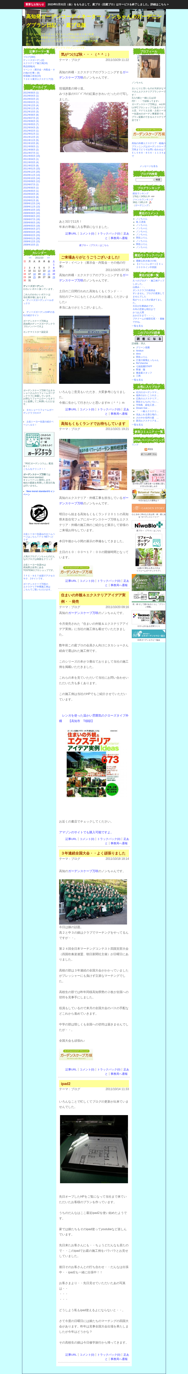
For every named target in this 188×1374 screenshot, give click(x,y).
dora (138, 353)
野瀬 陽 (140, 369)
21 (49, 274)
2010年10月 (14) (31, 178)
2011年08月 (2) (31, 149)
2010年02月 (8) (31, 197)
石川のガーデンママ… (147, 392)
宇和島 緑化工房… (146, 405)
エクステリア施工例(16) (35, 63)
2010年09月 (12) (31, 181)
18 (34, 274)
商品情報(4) (29, 66)
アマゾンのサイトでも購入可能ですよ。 (86, 832)
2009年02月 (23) (31, 235)
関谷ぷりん (141, 237)
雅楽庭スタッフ (144, 373)
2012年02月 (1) (31, 130)
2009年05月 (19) (31, 225)
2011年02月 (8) (31, 165)
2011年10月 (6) (31, 143)
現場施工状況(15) (32, 76)
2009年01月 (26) (31, 238)
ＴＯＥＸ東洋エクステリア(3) (38, 79)
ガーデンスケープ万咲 (83, 613)
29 (53, 277)
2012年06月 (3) (31, 121)
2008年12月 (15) (31, 241)
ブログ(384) (29, 57)
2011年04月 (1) (31, 159)
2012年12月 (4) (31, 105)
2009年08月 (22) (31, 216)
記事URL (71, 233)
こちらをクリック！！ (34, 469)
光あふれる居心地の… (147, 414)
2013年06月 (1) (31, 92)
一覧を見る (137, 326)
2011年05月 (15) (31, 156)
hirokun (139, 350)
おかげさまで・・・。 (144, 315)
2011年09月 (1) (31, 146)
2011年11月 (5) (31, 140)
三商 (138, 376)
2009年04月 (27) (31, 228)
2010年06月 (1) (31, 187)
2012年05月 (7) (31, 124)
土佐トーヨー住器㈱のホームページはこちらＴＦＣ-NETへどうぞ (39, 537)
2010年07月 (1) (31, 184)
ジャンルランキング (143, 199)
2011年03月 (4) (31, 162)
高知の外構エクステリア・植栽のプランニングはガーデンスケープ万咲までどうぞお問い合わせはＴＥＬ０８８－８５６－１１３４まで (149, 149)
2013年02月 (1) (31, 102)
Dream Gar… (142, 408)
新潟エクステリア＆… (147, 420)
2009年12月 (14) (31, 203)
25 (34, 277)
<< (30, 257)
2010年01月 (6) (31, 200)
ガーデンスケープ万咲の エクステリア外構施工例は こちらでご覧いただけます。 (38, 587)
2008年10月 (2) (31, 244)
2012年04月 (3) (31, 127)
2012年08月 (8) (31, 115)
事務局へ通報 (119, 238)
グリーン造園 (143, 347)
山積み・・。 (139, 287)
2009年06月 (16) (31, 222)
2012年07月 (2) (31, 118)
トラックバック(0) (108, 233)
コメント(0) (87, 233)
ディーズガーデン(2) (33, 60)
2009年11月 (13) (31, 206)
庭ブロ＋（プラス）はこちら (94, 245)
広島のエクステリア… (147, 398)
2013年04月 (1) (31, 95)
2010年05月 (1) (31, 191)
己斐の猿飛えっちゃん (147, 360)
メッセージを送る (149, 166)
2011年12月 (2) (31, 137)
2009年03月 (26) (31, 232)
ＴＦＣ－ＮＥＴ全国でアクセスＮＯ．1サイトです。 (39, 577)
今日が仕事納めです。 (144, 306)
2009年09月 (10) (31, 213)
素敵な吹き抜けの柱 (146, 260)
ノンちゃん (141, 218)
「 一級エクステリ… (147, 411)
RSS (149, 449)
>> (48, 257)
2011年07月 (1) (31, 153)
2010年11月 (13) (31, 175)
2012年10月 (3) (31, 111)
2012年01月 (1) (31, 133)
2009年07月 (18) (31, 219)
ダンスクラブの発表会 (144, 290)
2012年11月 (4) (31, 108)
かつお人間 (138, 312)
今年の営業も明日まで (144, 309)
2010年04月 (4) (31, 194)
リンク (135, 444)
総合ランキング (141, 193)
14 (49, 271)
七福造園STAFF (144, 366)
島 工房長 (141, 222)
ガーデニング (142, 205)
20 (44, 274)
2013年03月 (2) (31, 99)
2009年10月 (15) (31, 210)
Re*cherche (142, 363)
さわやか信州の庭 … (147, 417)
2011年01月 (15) (31, 168)
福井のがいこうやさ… (147, 395)
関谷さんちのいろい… (147, 401)
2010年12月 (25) (31, 172)
